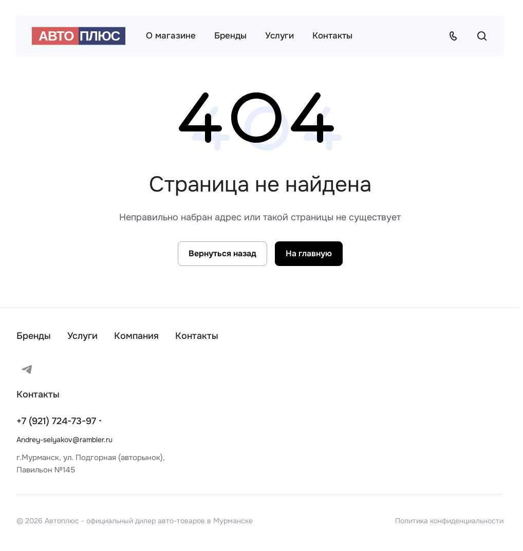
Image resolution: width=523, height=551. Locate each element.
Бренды (33, 335)
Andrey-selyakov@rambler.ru (64, 439)
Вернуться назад (222, 253)
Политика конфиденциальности (449, 520)
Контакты (196, 335)
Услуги (82, 335)
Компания (136, 335)
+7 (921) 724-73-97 (56, 421)
